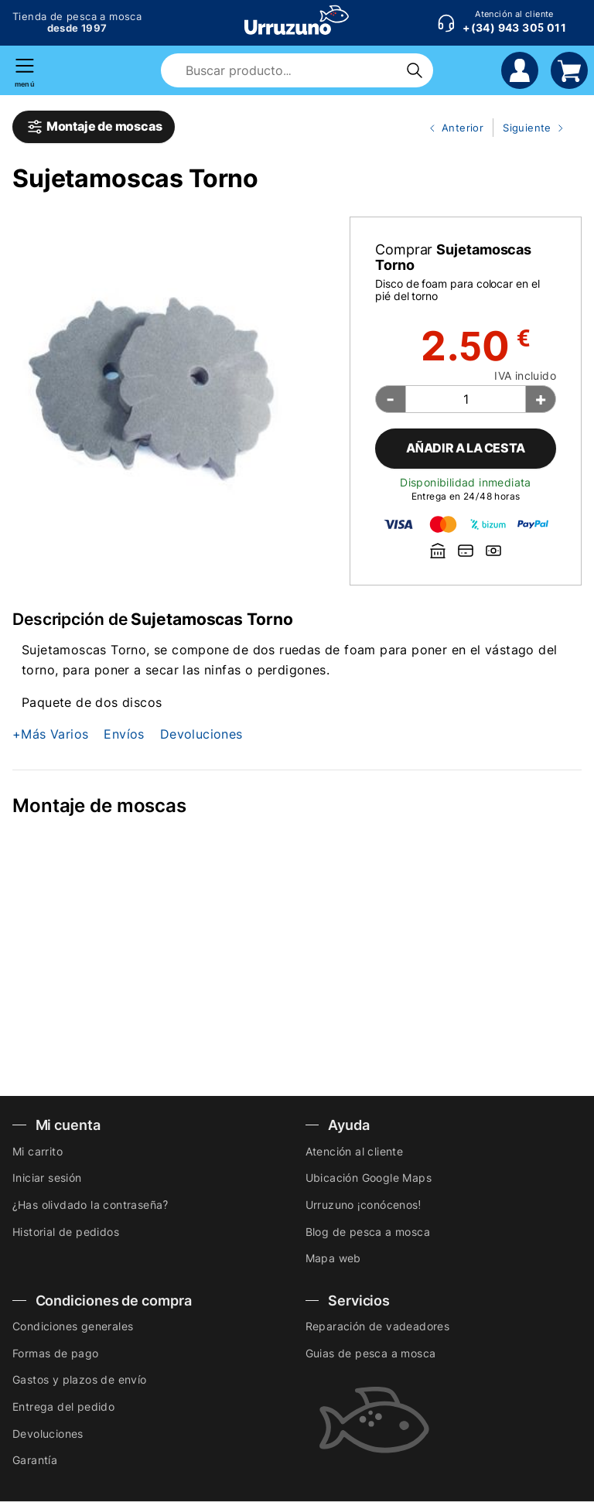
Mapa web (333, 1258)
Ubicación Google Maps (369, 1177)
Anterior (450, 128)
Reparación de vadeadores (378, 1326)
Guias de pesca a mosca (371, 1353)
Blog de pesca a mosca (368, 1231)
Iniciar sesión (47, 1177)
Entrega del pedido (63, 1406)
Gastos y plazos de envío (79, 1379)
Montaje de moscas (94, 127)
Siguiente (530, 128)
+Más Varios (50, 734)
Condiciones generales (72, 1326)
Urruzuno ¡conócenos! (364, 1204)
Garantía (34, 1459)
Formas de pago (55, 1353)
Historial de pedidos (65, 1231)
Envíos (124, 734)
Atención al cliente (355, 1151)
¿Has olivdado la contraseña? (90, 1204)
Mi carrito (37, 1151)
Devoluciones (201, 734)
